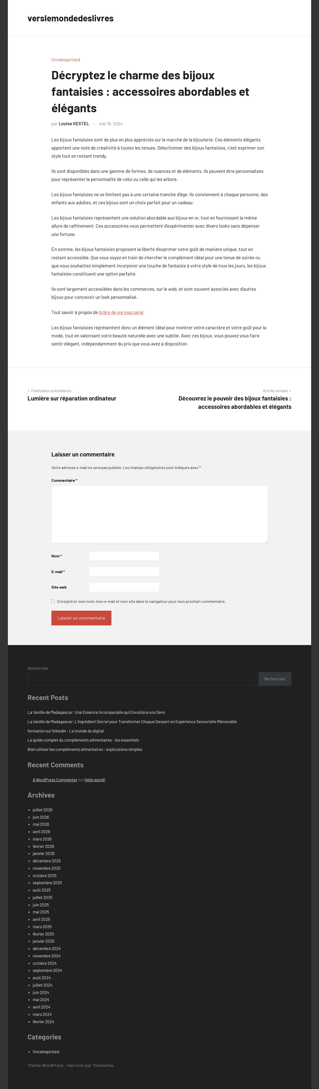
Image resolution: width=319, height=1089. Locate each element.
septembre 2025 (47, 882)
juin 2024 (41, 992)
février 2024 (43, 1021)
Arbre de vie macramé (121, 312)
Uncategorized (65, 59)
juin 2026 (41, 816)
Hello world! (94, 779)
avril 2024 (41, 1006)
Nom (56, 555)
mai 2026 (41, 824)
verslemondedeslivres (71, 18)
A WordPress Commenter (55, 779)
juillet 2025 (42, 897)
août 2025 (42, 889)
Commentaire (64, 480)
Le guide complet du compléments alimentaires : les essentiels (83, 739)
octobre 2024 (45, 963)
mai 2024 (41, 999)
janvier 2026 (44, 853)
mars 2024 (42, 1014)
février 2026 (43, 846)
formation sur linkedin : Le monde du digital (66, 730)
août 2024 (42, 977)
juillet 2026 (42, 809)
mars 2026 (42, 838)
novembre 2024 (47, 955)
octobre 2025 (45, 875)
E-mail (58, 571)
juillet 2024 (42, 984)
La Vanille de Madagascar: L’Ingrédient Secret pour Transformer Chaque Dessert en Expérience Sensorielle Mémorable (132, 721)
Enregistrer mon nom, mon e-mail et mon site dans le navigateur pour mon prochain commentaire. (141, 601)
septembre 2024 (47, 970)
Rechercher (38, 668)
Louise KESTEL (74, 123)
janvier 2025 (44, 940)
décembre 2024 (47, 948)
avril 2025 (41, 919)
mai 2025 (41, 911)
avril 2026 (41, 831)
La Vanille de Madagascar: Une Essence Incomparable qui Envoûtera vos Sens (96, 712)
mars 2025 (42, 926)
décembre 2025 (47, 860)
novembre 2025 (47, 868)
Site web (59, 587)
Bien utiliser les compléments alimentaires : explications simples (85, 749)
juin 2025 (41, 904)
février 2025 (43, 933)
